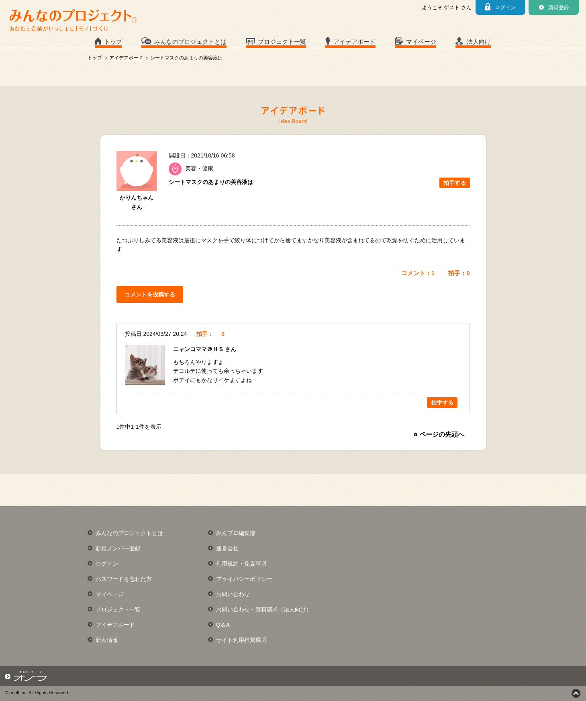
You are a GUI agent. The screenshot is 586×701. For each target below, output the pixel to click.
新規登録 (558, 7)
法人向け (479, 42)
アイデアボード (354, 42)
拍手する (454, 183)
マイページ (421, 42)
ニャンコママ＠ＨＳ (199, 349)
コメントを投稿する (150, 294)
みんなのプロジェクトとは (190, 42)
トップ (113, 42)
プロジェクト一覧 (282, 42)
